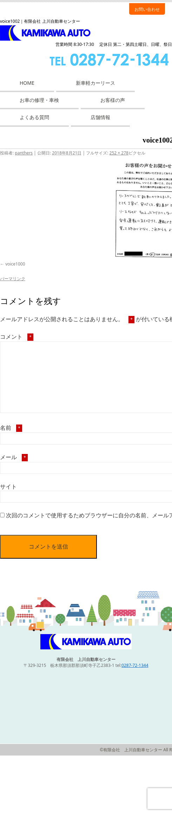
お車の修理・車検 (39, 100)
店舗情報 (100, 117)
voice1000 (15, 264)
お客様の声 (112, 100)
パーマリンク (12, 279)
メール (14, 457)
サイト (8, 486)
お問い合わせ (147, 9)
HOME (27, 83)
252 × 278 (119, 153)
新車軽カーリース (95, 83)
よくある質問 (34, 117)
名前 (11, 428)
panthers (24, 153)
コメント (16, 336)
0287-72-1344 (134, 665)
